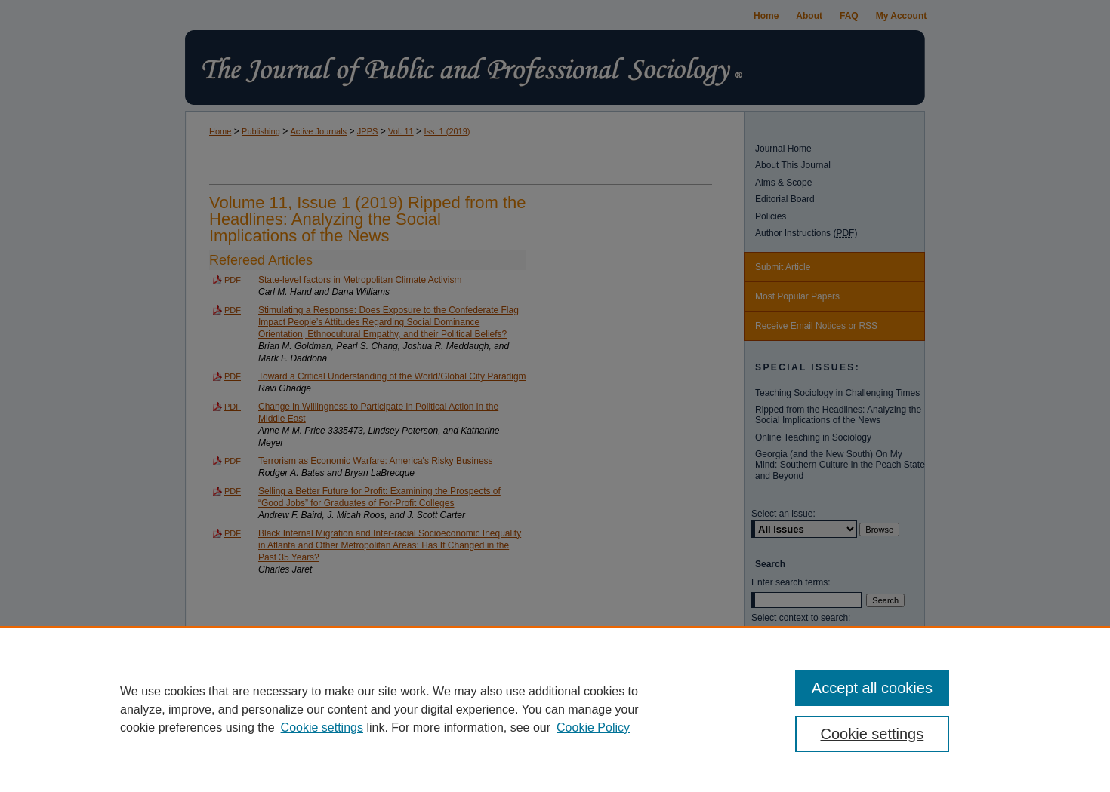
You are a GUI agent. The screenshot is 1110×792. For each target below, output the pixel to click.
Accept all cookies (872, 688)
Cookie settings (322, 727)
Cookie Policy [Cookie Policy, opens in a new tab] (593, 727)
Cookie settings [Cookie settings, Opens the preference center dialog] (872, 734)
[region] (555, 709)
